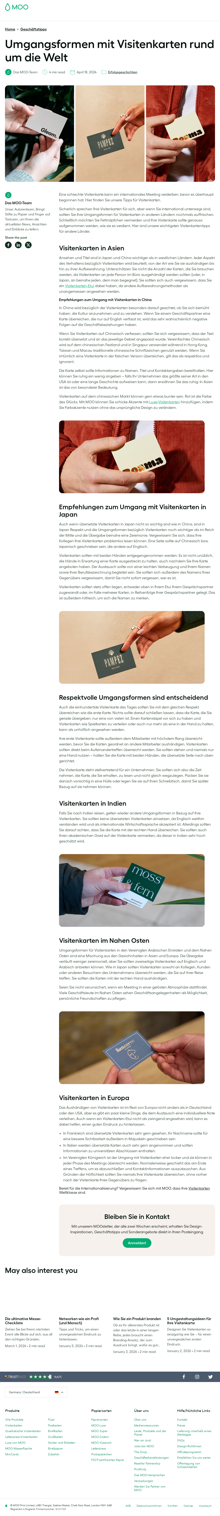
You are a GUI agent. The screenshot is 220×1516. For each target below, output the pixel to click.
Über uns (140, 1419)
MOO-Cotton (100, 1437)
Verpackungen (143, 1481)
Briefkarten (55, 1431)
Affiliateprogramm (189, 1452)
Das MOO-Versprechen (149, 1475)
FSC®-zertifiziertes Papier (107, 1460)
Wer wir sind (142, 1440)
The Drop (140, 1452)
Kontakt (182, 1419)
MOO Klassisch (101, 1443)
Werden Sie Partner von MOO (150, 1488)
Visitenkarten (14, 17)
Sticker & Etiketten (59, 17)
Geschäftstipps (33, 29)
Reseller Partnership (147, 1463)
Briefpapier (55, 1448)
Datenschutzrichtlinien (149, 1505)
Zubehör (114, 17)
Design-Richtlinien (189, 1446)
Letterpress (98, 1448)
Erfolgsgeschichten (122, 72)
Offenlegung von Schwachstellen (188, 1465)
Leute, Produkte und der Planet (150, 1432)
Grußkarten (55, 1437)
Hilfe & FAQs (184, 17)
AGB (128, 1505)
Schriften (173, 1505)
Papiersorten (99, 1419)
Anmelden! (137, 1243)
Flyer (78, 17)
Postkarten (34, 17)
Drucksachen (95, 17)
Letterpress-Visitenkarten (21, 1437)
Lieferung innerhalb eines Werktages (194, 1432)
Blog (169, 17)
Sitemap (188, 1505)
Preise (181, 1425)
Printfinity (140, 1469)
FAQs (180, 1440)
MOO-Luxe (98, 1425)
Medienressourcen (146, 1425)
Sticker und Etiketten (61, 1443)
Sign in (164, 5)
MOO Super (99, 1431)
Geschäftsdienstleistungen (143, 17)
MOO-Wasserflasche (18, 1448)
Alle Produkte (14, 1419)
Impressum (205, 1505)
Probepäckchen (101, 1454)
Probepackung (130, 5)
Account (150, 5)
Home (10, 29)
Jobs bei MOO (144, 1446)
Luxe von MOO (15, 1443)
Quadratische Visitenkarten (23, 1431)
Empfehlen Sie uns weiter (194, 1457)
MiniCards (12, 1454)
